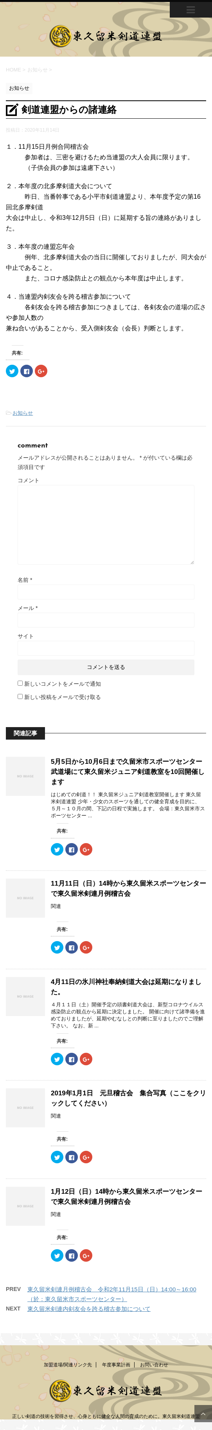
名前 (25, 580)
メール (28, 608)
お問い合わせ (154, 1365)
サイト (26, 636)
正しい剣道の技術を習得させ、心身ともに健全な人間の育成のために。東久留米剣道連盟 (106, 1416)
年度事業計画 (116, 1365)
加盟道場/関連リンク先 (68, 1365)
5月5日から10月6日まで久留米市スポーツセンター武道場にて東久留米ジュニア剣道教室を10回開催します (128, 772)
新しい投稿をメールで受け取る (62, 697)
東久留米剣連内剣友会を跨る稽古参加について (89, 1308)
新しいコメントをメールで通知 (62, 684)
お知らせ (23, 413)
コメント (29, 480)
